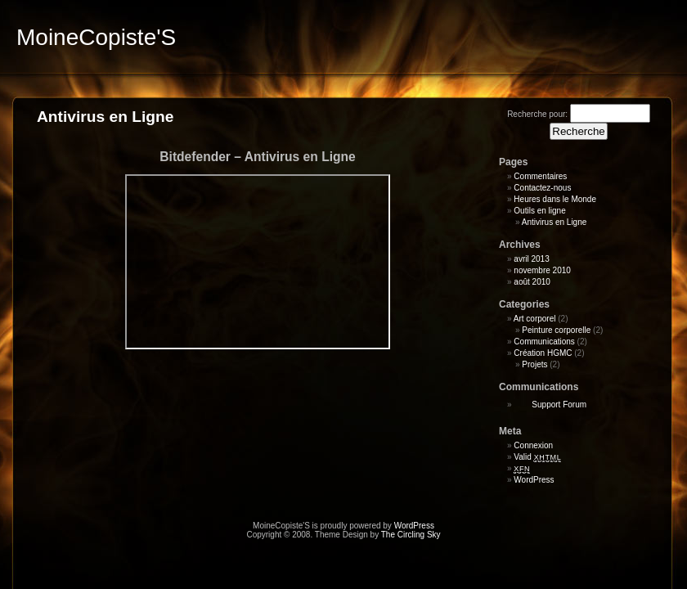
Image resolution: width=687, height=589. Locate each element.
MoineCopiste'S (96, 37)
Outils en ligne (539, 210)
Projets (534, 364)
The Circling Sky (411, 534)
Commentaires (540, 176)
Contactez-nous (542, 187)
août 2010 (532, 281)
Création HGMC (543, 352)
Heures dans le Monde (555, 199)
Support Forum (559, 404)
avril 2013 (531, 258)
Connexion (533, 445)
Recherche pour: (537, 114)
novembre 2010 (542, 270)
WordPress (534, 479)
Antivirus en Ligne (554, 222)
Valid (537, 456)
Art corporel (535, 318)
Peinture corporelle (556, 330)
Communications (544, 341)
